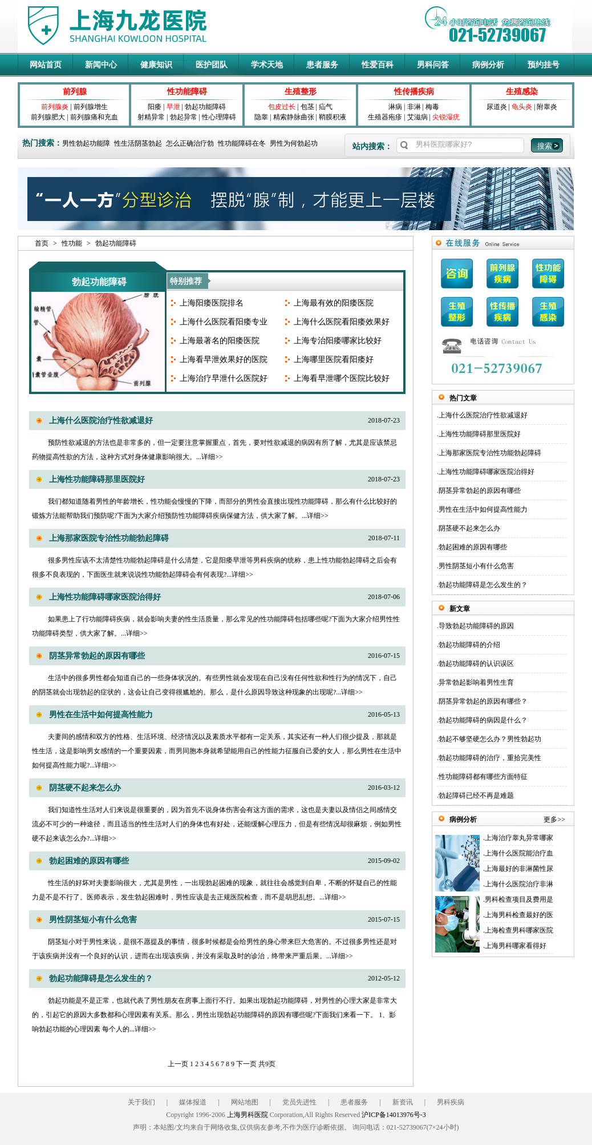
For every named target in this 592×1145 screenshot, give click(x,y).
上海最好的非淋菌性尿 (519, 869)
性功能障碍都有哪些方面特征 (483, 777)
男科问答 (433, 65)
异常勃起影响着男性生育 (476, 682)
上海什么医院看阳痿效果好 (342, 322)
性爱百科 (378, 65)
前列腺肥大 (48, 117)
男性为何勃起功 (294, 143)
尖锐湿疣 (446, 117)
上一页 (178, 1064)
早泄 (173, 107)
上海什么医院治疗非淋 (519, 884)
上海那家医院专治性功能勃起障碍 (109, 538)
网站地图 (244, 1102)
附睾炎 (547, 107)
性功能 (72, 243)
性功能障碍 (187, 91)
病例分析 (488, 65)
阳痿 (154, 107)
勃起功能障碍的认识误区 (476, 664)
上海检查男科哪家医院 (519, 930)
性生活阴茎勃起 (138, 143)
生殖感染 (522, 91)
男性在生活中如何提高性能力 (101, 714)
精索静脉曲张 (293, 117)
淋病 (395, 107)
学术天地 (267, 65)
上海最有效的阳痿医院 (334, 303)
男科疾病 (450, 1102)
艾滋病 (417, 117)
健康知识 (156, 65)
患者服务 (322, 65)
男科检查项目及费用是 (519, 899)
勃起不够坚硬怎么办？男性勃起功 (490, 739)
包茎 (307, 107)
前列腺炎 (54, 107)
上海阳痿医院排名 (212, 303)
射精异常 (151, 117)
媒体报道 (192, 1102)
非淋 (414, 107)
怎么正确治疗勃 (190, 143)
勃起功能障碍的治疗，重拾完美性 (490, 758)
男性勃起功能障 (86, 143)
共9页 (266, 1064)
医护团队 (212, 65)
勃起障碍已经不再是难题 (476, 796)
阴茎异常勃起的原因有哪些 (97, 656)
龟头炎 (522, 107)
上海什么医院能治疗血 (519, 853)
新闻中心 (101, 65)
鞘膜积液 (332, 117)
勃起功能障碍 (205, 107)
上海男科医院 (247, 1115)
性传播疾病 (414, 91)
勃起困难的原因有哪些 (89, 861)
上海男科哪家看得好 (515, 946)
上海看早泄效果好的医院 (223, 359)
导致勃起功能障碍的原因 (476, 626)
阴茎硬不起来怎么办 (85, 788)
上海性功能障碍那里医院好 (97, 479)
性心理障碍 (219, 117)
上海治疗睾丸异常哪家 (519, 838)
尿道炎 (496, 107)
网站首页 (46, 65)
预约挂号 (543, 65)
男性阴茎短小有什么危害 (93, 919)
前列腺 (75, 91)
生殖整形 (301, 91)
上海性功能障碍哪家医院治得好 (105, 597)
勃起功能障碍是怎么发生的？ (101, 978)
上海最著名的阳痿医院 (219, 340)
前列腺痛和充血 (94, 117)
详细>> (212, 457)
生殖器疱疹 (385, 117)
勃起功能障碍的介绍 (469, 645)
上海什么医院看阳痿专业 (223, 322)
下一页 (246, 1064)
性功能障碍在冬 (242, 143)
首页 (41, 243)
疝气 (326, 107)
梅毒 (432, 107)
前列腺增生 (91, 107)
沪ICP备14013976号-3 (394, 1115)
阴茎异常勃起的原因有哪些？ (483, 701)
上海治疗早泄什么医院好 (223, 378)
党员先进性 (299, 1102)
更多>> (554, 819)
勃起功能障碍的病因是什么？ (483, 720)
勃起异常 (183, 117)
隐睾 (261, 117)
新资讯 (402, 1102)
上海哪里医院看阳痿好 (334, 359)
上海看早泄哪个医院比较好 (342, 378)
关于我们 (141, 1102)
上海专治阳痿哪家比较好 (338, 340)
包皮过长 (281, 107)
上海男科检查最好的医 (519, 915)
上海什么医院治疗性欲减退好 (101, 420)
